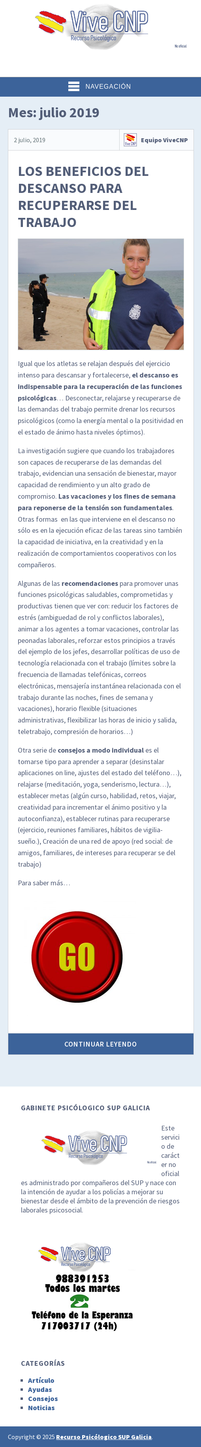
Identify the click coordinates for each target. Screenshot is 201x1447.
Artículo (41, 1380)
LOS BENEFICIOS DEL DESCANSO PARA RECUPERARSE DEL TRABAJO (83, 196)
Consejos (43, 1398)
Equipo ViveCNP (164, 140)
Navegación (99, 86)
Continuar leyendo (100, 1044)
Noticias (41, 1407)
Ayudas (40, 1389)
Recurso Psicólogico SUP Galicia (104, 1437)
